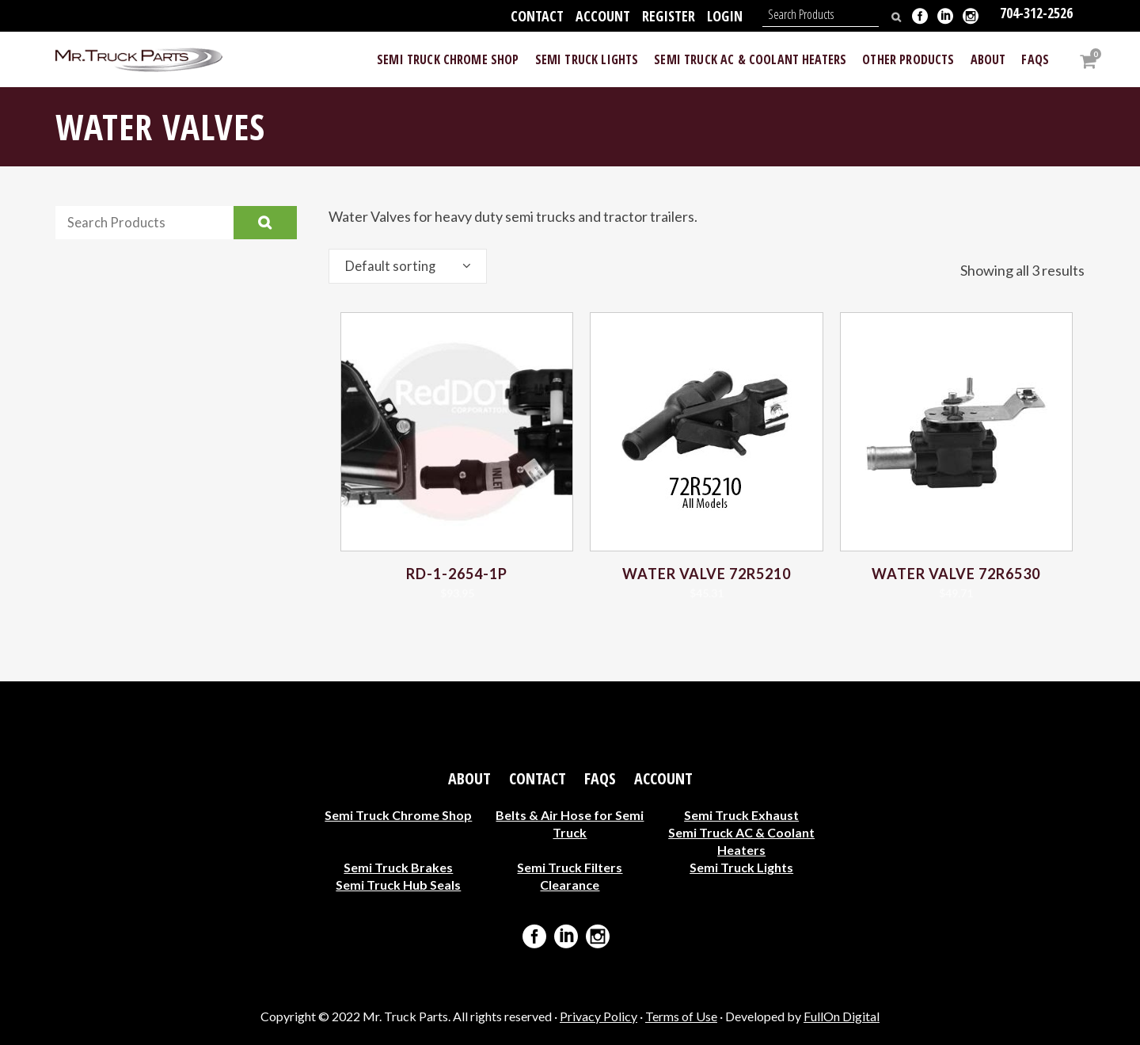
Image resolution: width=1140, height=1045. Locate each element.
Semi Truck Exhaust (741, 814)
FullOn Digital (842, 1016)
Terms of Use (681, 1016)
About (469, 779)
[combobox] (408, 266)
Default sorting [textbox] (392, 266)
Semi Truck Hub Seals (398, 884)
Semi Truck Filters (569, 867)
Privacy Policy (598, 1016)
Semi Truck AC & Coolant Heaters (741, 841)
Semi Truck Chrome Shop (398, 814)
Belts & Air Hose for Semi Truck (570, 823)
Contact (537, 15)
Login (725, 15)
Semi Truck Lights (741, 867)
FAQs (600, 779)
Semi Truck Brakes (398, 867)
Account (603, 15)
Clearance (569, 884)
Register (668, 15)
